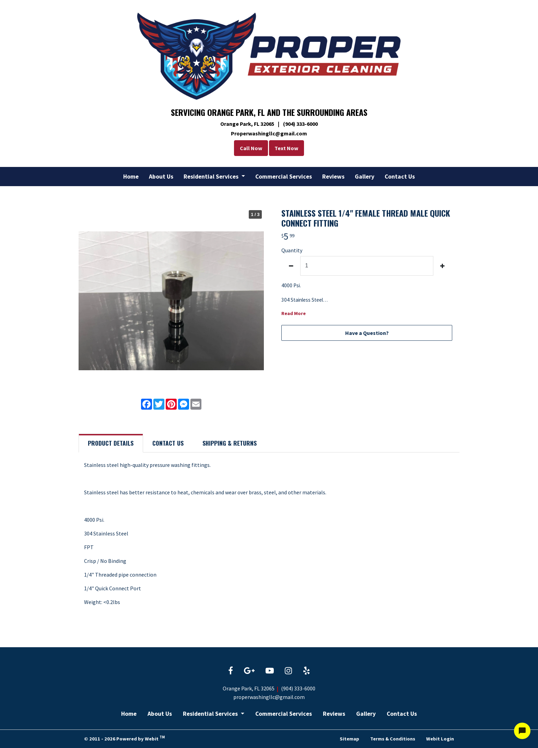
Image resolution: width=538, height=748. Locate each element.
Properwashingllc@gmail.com (269, 133)
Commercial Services (283, 176)
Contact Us (400, 176)
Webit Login (440, 738)
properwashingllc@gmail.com (269, 696)
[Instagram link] (288, 671)
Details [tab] (110, 442)
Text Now (288, 148)
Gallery (364, 176)
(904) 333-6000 (298, 688)
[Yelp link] (306, 671)
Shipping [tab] (229, 442)
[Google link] (249, 671)
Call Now (249, 148)
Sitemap (349, 738)
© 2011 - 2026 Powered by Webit (124, 738)
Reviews (333, 176)
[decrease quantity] (291, 266)
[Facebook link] (230, 671)
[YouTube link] (269, 671)
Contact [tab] (168, 442)
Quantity (291, 250)
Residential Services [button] (212, 176)
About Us (161, 176)
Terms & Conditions (392, 738)
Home (131, 176)
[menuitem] (131, 176)
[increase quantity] (443, 266)
